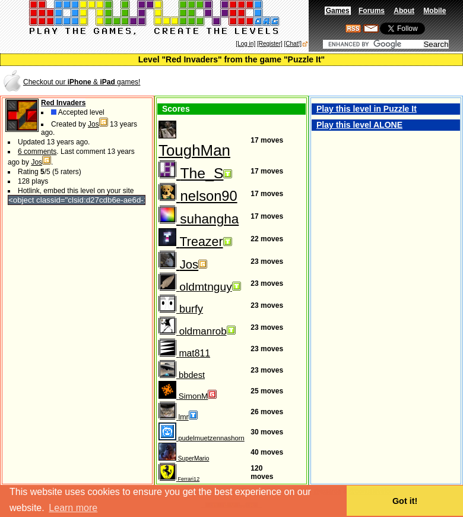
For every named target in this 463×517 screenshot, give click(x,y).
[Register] (270, 43)
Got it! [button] (404, 501)
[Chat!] (293, 43)
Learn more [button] (73, 508)
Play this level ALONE (359, 125)
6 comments (37, 151)
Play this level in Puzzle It (366, 109)
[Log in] (245, 43)
